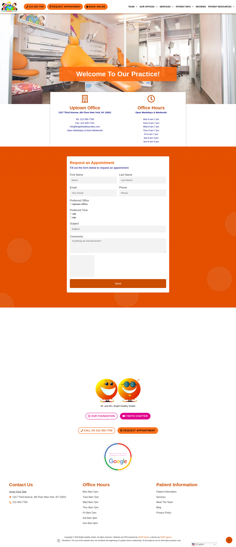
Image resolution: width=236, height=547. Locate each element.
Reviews (201, 6)
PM (74, 217)
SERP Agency (166, 537)
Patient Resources (221, 7)
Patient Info (185, 7)
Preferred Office (79, 200)
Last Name (125, 174)
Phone (123, 187)
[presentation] (82, 266)
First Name (76, 174)
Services (167, 7)
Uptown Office (85, 107)
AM (74, 214)
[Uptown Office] (85, 99)
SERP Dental (143, 537)
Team (132, 7)
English (198, 544)
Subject (74, 223)
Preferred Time (79, 210)
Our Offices (148, 7)
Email (73, 187)
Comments (76, 236)
